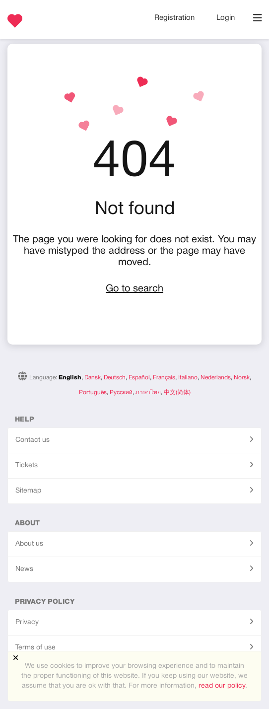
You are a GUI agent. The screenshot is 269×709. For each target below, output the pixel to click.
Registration (175, 17)
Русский (121, 392)
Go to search (134, 288)
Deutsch (115, 377)
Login (225, 17)
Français (164, 377)
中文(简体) (177, 392)
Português (93, 392)
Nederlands (216, 377)
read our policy (222, 686)
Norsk (242, 377)
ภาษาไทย (148, 392)
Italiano (188, 377)
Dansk (92, 377)
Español (139, 377)
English (70, 377)
